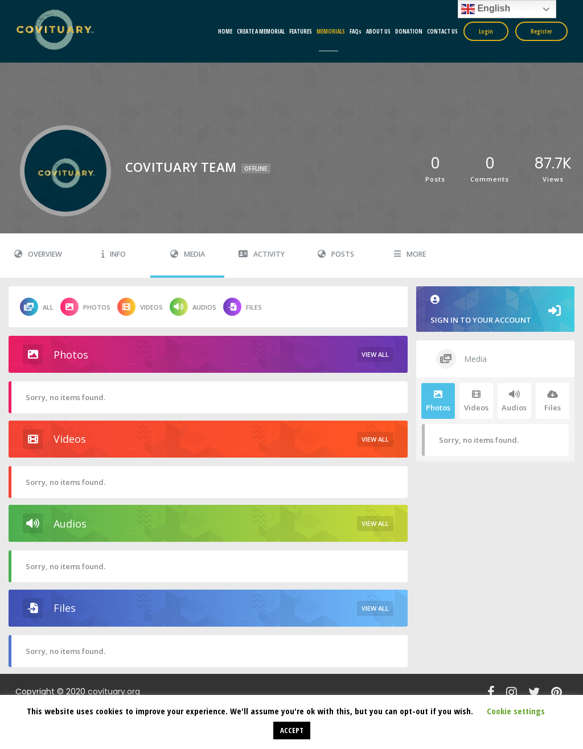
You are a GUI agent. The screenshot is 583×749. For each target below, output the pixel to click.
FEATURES (300, 31)
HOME (225, 31)
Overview (38, 254)
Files (242, 307)
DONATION (408, 31)
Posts (336, 254)
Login (486, 31)
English (485, 9)
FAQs (356, 31)
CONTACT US (442, 31)
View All (375, 354)
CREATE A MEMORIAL (261, 31)
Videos (140, 307)
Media (187, 254)
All (37, 307)
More (410, 254)
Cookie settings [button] (516, 711)
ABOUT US (378, 31)
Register (541, 31)
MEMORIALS (331, 31)
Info (113, 254)
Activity (262, 254)
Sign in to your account (495, 310)
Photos (85, 307)
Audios (193, 307)
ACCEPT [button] (291, 730)
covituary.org (114, 691)
